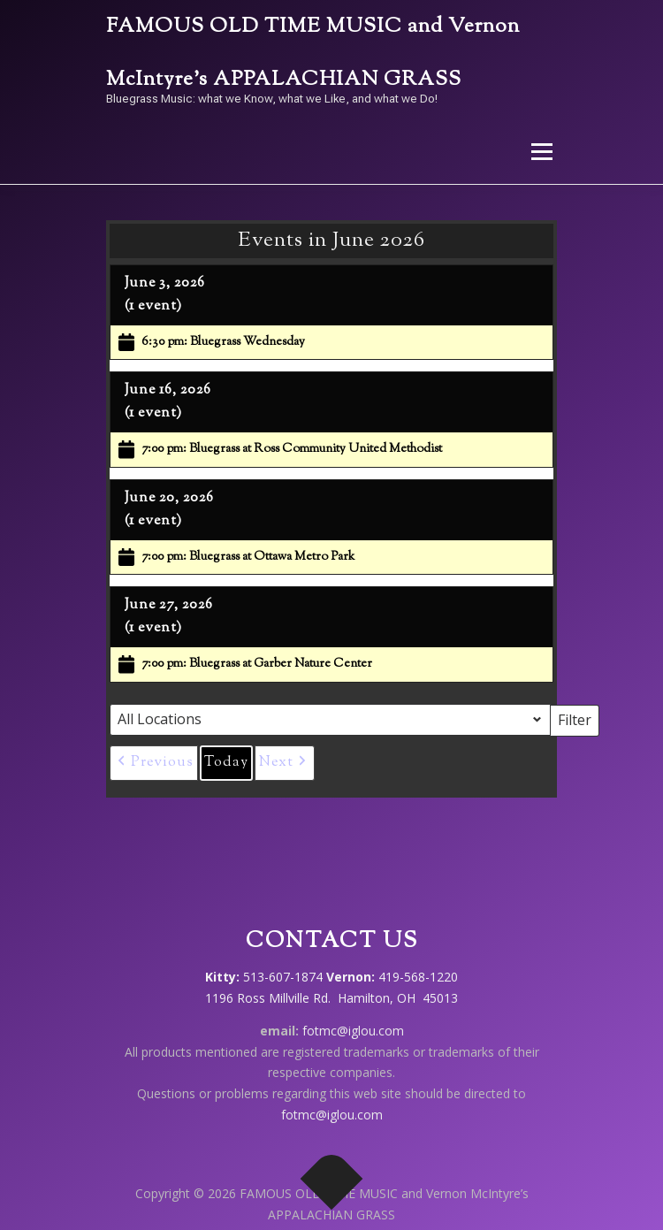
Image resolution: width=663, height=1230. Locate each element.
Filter (578, 719)
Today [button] (226, 763)
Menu (540, 151)
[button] (154, 763)
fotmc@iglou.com (353, 1030)
